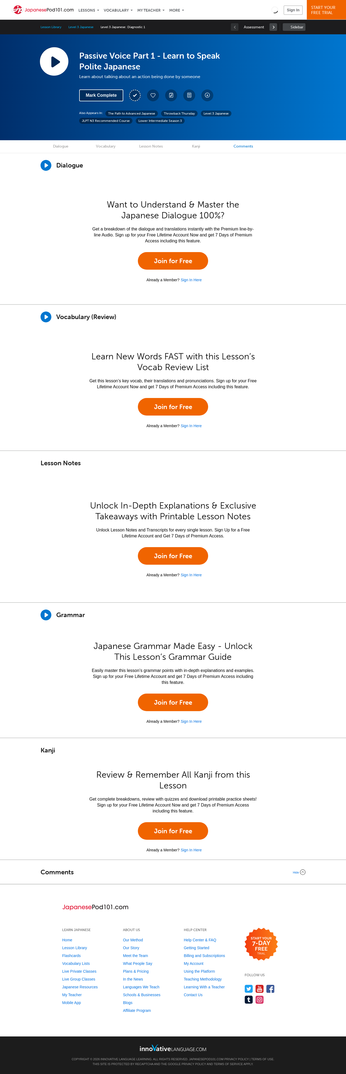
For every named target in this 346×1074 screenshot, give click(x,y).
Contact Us (193, 995)
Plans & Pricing (136, 971)
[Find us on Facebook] (270, 989)
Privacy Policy (236, 1059)
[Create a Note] (171, 95)
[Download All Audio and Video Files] (207, 95)
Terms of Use (262, 1059)
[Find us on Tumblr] (249, 999)
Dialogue (60, 146)
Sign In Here (191, 280)
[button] (275, 9)
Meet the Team (135, 955)
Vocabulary (116, 10)
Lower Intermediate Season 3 (160, 121)
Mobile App (71, 1003)
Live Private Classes (79, 971)
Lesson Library (51, 27)
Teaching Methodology (203, 979)
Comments (243, 146)
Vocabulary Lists (76, 963)
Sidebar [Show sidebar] (297, 27)
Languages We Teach (141, 987)
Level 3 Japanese (80, 27)
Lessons (86, 10)
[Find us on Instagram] (259, 999)
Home (67, 940)
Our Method (133, 940)
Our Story (131, 948)
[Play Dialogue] (46, 165)
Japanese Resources (80, 987)
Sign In (293, 10)
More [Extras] (174, 10)
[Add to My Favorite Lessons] (153, 95)
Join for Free (173, 261)
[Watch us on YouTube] (259, 989)
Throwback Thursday (179, 113)
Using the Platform (199, 971)
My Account (193, 963)
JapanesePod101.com (206, 1059)
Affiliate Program (137, 1010)
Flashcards (71, 955)
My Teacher (149, 10)
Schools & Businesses (142, 995)
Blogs (127, 1003)
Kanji (196, 146)
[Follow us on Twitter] (249, 989)
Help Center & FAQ (200, 940)
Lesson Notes (151, 146)
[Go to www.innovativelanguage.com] (173, 1047)
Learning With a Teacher (204, 987)
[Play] (46, 317)
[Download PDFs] (189, 95)
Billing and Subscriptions (204, 955)
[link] (273, 27)
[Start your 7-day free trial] (261, 944)
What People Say (137, 963)
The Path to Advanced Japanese (131, 113)
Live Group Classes (78, 979)
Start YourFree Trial (327, 10)
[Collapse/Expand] (173, 872)
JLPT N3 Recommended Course (106, 121)
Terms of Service (228, 1064)
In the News (133, 979)
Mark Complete (101, 95)
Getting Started (196, 948)
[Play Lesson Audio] (54, 61)
